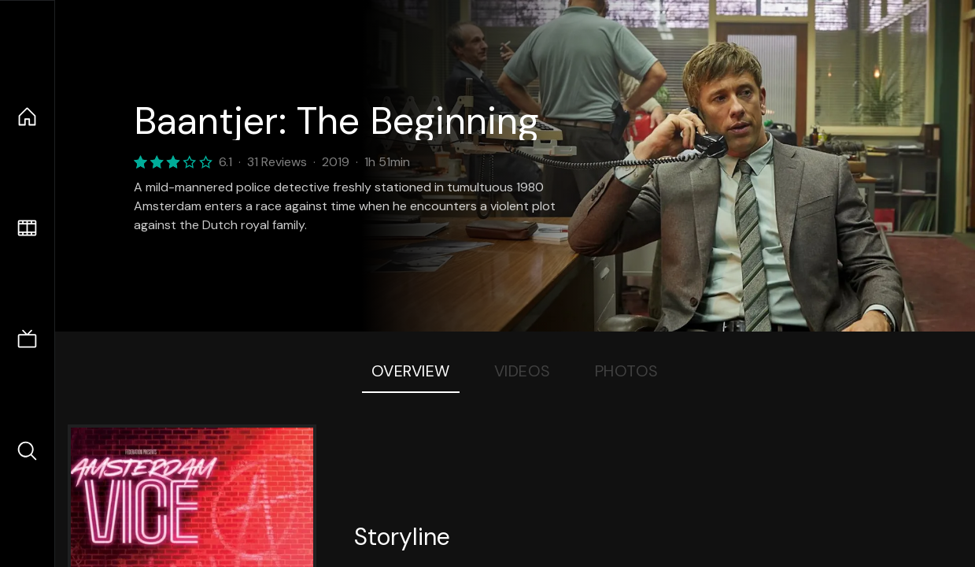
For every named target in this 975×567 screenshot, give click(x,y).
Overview (410, 371)
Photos (627, 371)
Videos (522, 371)
